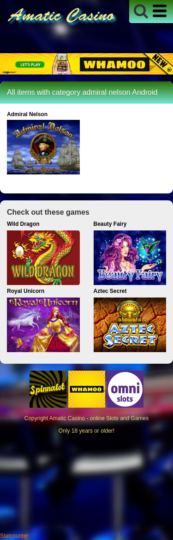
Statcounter (14, 536)
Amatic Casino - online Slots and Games (99, 418)
